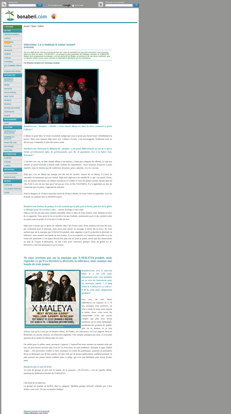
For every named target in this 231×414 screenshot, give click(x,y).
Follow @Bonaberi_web (33, 413)
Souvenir (8, 146)
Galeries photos (12, 189)
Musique (8, 50)
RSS (11, 42)
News (6, 85)
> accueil (8, 27)
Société (8, 89)
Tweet (45, 413)
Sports (7, 100)
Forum (7, 58)
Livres (7, 166)
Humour (8, 185)
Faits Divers (10, 93)
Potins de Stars (12, 108)
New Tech (9, 96)
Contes (8, 158)
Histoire (8, 150)
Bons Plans (10, 177)
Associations (10, 173)
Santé (7, 116)
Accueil (26, 26)
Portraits (9, 112)
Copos (7, 38)
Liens (6, 193)
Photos (8, 46)
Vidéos (7, 54)
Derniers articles (8, 80)
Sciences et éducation (10, 132)
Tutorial (8, 62)
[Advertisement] (12, 244)
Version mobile (11, 34)
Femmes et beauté (9, 138)
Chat (6, 123)
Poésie (7, 162)
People (7, 104)
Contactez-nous (12, 71)
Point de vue (10, 143)
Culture (40, 26)
